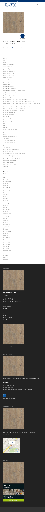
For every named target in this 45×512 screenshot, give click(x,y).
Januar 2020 (6, 239)
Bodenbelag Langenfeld (9, 69)
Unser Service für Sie (8, 151)
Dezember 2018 (7, 250)
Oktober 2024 (6, 192)
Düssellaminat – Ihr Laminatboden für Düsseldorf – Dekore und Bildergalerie (21, 103)
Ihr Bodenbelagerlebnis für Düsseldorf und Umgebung (16, 118)
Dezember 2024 (7, 189)
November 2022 (7, 215)
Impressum (6, 120)
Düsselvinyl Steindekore (9, 112)
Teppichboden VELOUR (8, 144)
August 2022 (6, 216)
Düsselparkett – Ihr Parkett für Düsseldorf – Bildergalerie (16, 107)
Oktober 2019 (6, 242)
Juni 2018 (5, 255)
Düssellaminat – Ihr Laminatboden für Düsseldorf (15, 99)
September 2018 (7, 254)
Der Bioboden (6, 84)
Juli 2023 (5, 205)
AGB (4, 60)
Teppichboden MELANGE (9, 140)
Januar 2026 (6, 179)
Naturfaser (5, 134)
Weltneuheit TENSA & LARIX (10, 164)
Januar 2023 (6, 211)
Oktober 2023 (6, 202)
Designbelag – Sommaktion (9, 88)
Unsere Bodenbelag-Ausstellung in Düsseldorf (14, 153)
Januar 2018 (6, 257)
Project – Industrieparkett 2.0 (10, 136)
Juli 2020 (5, 233)
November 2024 (7, 191)
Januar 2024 (6, 200)
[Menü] (40, 5)
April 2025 (5, 183)
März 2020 (6, 235)
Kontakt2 (5, 127)
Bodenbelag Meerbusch (9, 71)
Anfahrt (5, 62)
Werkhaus (5, 166)
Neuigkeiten (6, 173)
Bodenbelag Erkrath (8, 66)
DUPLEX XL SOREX (7, 97)
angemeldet (11, 47)
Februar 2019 (6, 248)
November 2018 (7, 252)
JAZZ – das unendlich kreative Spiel (11, 121)
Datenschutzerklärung (8, 82)
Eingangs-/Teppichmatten (9, 114)
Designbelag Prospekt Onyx (9, 92)
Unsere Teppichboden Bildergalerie (11, 157)
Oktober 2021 (6, 226)
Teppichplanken (7, 145)
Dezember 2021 (7, 224)
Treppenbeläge (6, 147)
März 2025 (6, 185)
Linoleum (5, 131)
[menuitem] (36, 5)
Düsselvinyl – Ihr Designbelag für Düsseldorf (13, 110)
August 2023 (6, 203)
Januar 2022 (6, 222)
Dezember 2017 (7, 259)
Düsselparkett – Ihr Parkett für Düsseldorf (13, 105)
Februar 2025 (6, 187)
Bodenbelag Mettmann (8, 73)
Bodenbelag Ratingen (8, 79)
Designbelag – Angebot (8, 86)
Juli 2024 (5, 196)
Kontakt (5, 125)
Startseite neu (6, 138)
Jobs (4, 123)
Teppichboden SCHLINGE (9, 142)
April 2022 (5, 220)
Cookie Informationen (8, 81)
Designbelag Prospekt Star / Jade (11, 94)
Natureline (5, 132)
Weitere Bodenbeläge (8, 162)
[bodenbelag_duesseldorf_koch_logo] (18, 5)
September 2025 (7, 181)
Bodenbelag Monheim (8, 75)
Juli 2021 (5, 228)
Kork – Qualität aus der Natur (10, 129)
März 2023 (6, 207)
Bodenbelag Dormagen (8, 64)
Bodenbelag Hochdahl (8, 68)
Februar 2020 (6, 237)
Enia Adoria (6, 116)
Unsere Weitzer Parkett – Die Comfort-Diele (13, 158)
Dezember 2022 (7, 213)
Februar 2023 (6, 209)
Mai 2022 (5, 218)
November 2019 (7, 241)
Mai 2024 (5, 198)
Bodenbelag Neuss (7, 77)
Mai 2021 (5, 229)
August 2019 (6, 246)
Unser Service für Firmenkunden (11, 149)
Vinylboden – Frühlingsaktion (10, 160)
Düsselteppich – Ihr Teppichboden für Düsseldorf (15, 108)
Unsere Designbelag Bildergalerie (11, 155)
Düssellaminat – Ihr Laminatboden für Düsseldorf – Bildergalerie (18, 101)
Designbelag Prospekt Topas (10, 95)
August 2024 (6, 194)
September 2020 (7, 231)
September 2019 (7, 244)
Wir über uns (6, 168)
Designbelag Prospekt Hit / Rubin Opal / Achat (14, 90)
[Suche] (36, 5)
